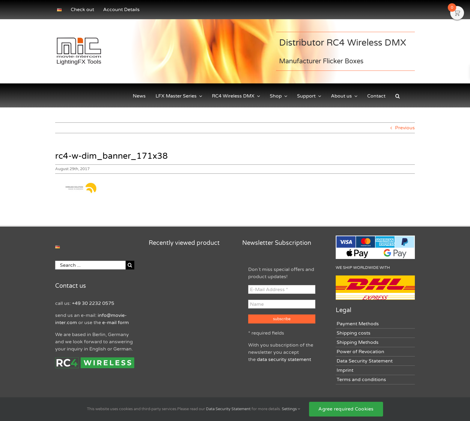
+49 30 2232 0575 (93, 303)
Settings (291, 409)
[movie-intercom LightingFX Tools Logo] (79, 38)
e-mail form (115, 323)
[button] (397, 96)
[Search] (130, 265)
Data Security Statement (228, 409)
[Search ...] (90, 265)
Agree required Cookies (345, 409)
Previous (405, 128)
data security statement (284, 359)
